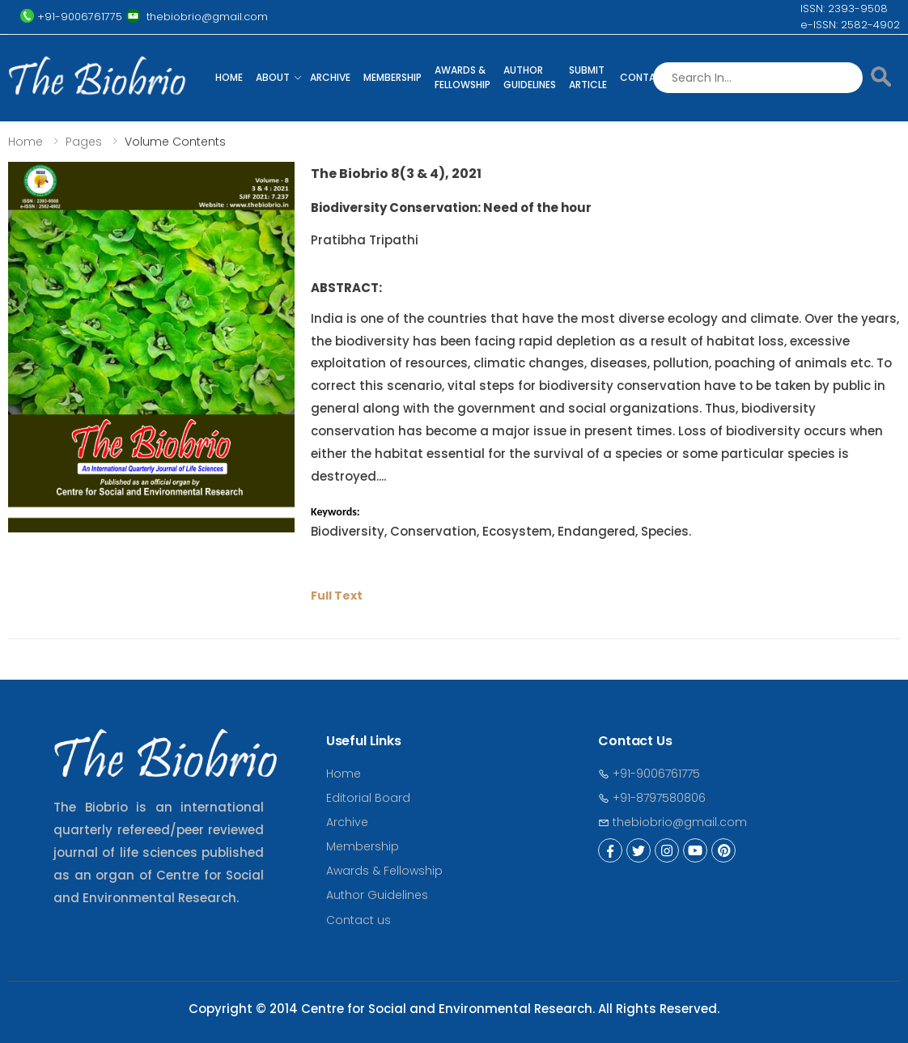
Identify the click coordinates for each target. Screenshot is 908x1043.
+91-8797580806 (652, 798)
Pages (84, 142)
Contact (645, 77)
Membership (392, 77)
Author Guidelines (529, 77)
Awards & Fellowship (462, 77)
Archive (330, 77)
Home (229, 77)
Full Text (337, 595)
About (273, 77)
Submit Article (588, 77)
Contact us (358, 920)
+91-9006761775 (649, 773)
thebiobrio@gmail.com (672, 822)
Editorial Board (368, 798)
